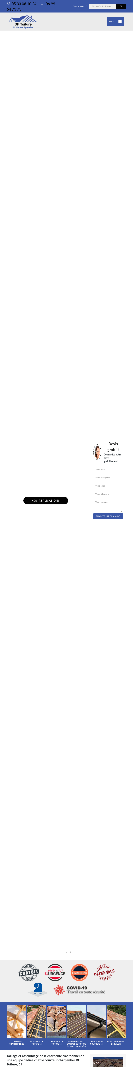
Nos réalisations (46, 501)
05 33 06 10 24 (21, 3)
